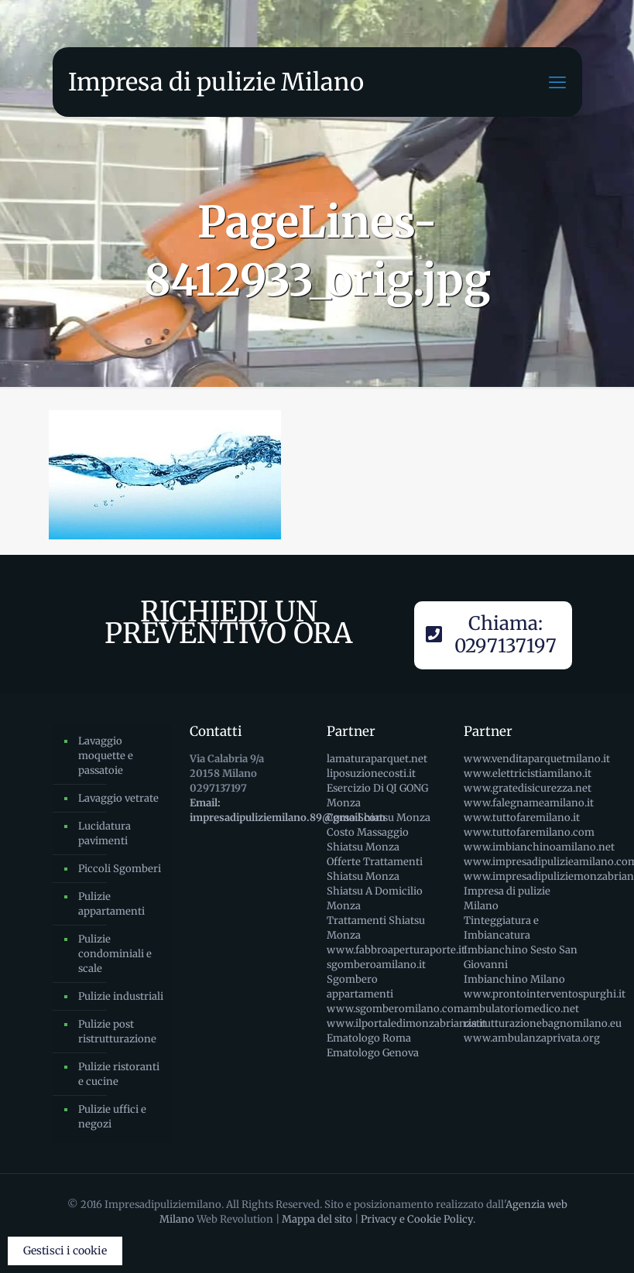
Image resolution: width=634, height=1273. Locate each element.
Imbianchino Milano (514, 979)
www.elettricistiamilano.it (527, 773)
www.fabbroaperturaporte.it (396, 949)
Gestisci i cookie (65, 1251)
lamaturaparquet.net (377, 758)
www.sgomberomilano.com (395, 1008)
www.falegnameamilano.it (529, 802)
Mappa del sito (317, 1219)
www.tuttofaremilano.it (522, 817)
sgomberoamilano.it (376, 964)
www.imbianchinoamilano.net (539, 847)
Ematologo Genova (373, 1052)
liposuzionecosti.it (371, 773)
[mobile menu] (557, 82)
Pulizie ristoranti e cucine (118, 1074)
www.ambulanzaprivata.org (532, 1038)
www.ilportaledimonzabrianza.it (406, 1023)
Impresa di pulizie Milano (216, 82)
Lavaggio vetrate (118, 798)
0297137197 (218, 788)
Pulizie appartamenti (111, 904)
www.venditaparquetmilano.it (537, 758)
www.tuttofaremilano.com (529, 832)
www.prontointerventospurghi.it (544, 994)
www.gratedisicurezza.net (527, 788)
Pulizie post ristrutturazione (117, 1031)
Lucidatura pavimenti (104, 833)
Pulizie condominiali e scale (115, 954)
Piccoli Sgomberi (119, 868)
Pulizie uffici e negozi (112, 1117)
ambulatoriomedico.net (521, 1008)
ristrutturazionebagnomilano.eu (543, 1023)
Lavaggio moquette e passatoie (105, 755)
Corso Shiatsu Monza (378, 817)
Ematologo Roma (369, 1038)
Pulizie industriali (120, 996)
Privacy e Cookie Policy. (418, 1219)
